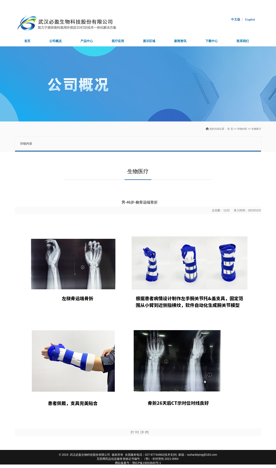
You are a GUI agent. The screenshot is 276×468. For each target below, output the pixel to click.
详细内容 (242, 128)
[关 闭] (144, 432)
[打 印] (135, 432)
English (250, 19)
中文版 (235, 19)
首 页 (230, 128)
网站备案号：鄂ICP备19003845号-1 (138, 463)
